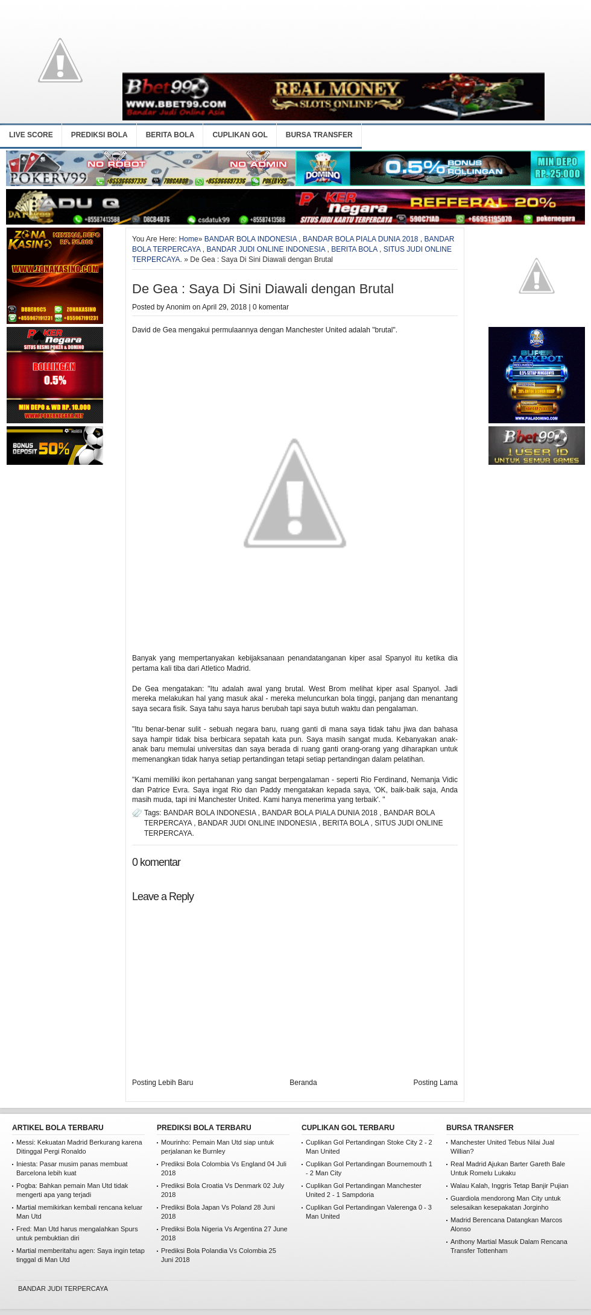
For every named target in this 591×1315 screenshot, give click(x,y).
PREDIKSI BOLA (99, 135)
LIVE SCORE (31, 135)
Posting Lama (436, 1082)
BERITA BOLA (170, 135)
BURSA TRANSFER (319, 135)
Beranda (303, 1082)
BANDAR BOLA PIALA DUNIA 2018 (360, 239)
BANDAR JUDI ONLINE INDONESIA (265, 249)
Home (188, 239)
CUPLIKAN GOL (239, 135)
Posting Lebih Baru (162, 1082)
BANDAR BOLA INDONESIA (250, 239)
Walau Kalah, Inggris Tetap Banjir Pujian (509, 1185)
